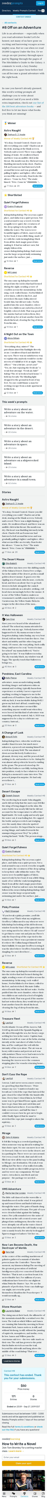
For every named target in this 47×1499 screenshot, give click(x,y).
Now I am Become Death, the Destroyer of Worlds (19, 1246)
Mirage (6, 1133)
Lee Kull (9, 1023)
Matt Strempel (12, 911)
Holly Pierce (11, 678)
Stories (35, 1496)
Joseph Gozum (13, 795)
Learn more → (16, 1451)
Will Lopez (12, 272)
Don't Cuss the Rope (14, 1074)
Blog (43, 1496)
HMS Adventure (11, 1189)
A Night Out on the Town (19, 334)
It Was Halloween (12, 615)
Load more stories (12, 1361)
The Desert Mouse (13, 559)
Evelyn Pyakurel (15, 206)
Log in (40, 3)
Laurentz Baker (13, 1311)
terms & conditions (24, 1427)
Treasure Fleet (11, 1018)
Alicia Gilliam (13, 338)
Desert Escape (11, 791)
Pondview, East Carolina (16, 673)
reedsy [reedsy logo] (12, 3)
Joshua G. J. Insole (16, 134)
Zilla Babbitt (11, 563)
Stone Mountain (12, 1306)
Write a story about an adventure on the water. (18, 411)
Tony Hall (10, 1252)
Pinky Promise (10, 907)
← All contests (9, 23)
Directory (6, 10)
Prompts (13, 1496)
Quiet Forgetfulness (16, 202)
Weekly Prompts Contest (24, 10)
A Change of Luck (12, 732)
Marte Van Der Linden (16, 1193)
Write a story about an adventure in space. (17, 443)
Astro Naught (12, 130)
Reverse (9, 268)
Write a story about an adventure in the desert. (18, 427)
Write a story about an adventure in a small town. (20, 478)
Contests (24, 1496)
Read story (37, 186)
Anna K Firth (11, 737)
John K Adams (12, 1137)
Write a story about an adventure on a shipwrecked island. (21, 460)
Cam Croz (10, 619)
